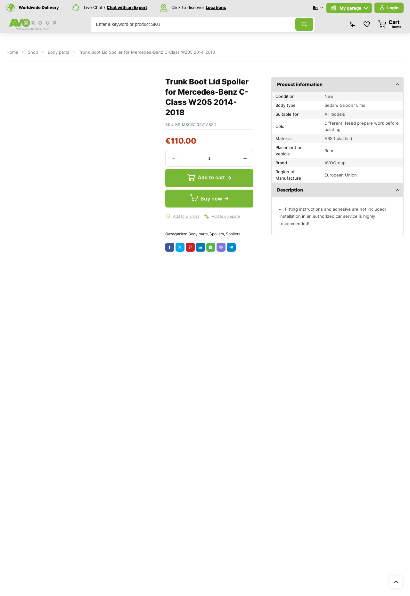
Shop (33, 52)
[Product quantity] (209, 158)
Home (12, 52)
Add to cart (210, 178)
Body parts (58, 52)
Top (396, 582)
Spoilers (216, 233)
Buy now (211, 198)
